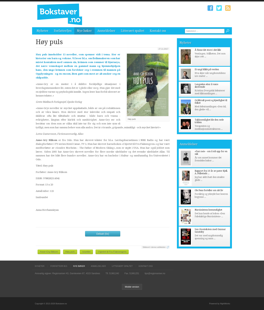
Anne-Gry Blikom (49, 251)
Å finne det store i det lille (208, 50)
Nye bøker (84, 31)
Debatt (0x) (102, 233)
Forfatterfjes (63, 31)
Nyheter (42, 31)
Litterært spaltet (132, 31)
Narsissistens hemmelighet (208, 210)
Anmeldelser (106, 31)
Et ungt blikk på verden (207, 69)
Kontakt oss (158, 31)
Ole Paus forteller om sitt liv (209, 190)
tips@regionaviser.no (155, 273)
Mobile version (132, 287)
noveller (86, 251)
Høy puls (70, 251)
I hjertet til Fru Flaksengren (112, 251)
